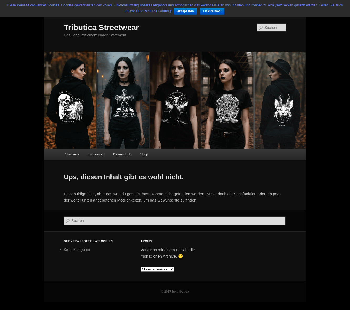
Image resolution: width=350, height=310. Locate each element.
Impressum (96, 154)
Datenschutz (122, 154)
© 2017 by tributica (175, 291)
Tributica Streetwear (101, 27)
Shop (144, 154)
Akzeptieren (185, 11)
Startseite (72, 154)
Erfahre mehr (212, 11)
